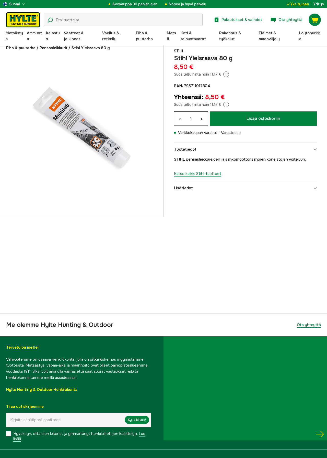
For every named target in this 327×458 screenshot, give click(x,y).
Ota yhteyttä (309, 324)
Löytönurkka (309, 36)
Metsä (171, 36)
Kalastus (53, 36)
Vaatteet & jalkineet (74, 36)
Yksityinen (298, 4)
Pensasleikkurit (53, 47)
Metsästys (14, 36)
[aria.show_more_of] (14, 4)
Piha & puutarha (144, 36)
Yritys (318, 4)
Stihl (179, 51)
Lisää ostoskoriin (263, 118)
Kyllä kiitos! (137, 420)
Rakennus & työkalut (230, 36)
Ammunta (34, 36)
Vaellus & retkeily (110, 36)
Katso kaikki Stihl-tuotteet (197, 173)
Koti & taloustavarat (193, 36)
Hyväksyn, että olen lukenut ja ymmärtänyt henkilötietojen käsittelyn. (79, 436)
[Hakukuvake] (50, 20)
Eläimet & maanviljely (269, 36)
